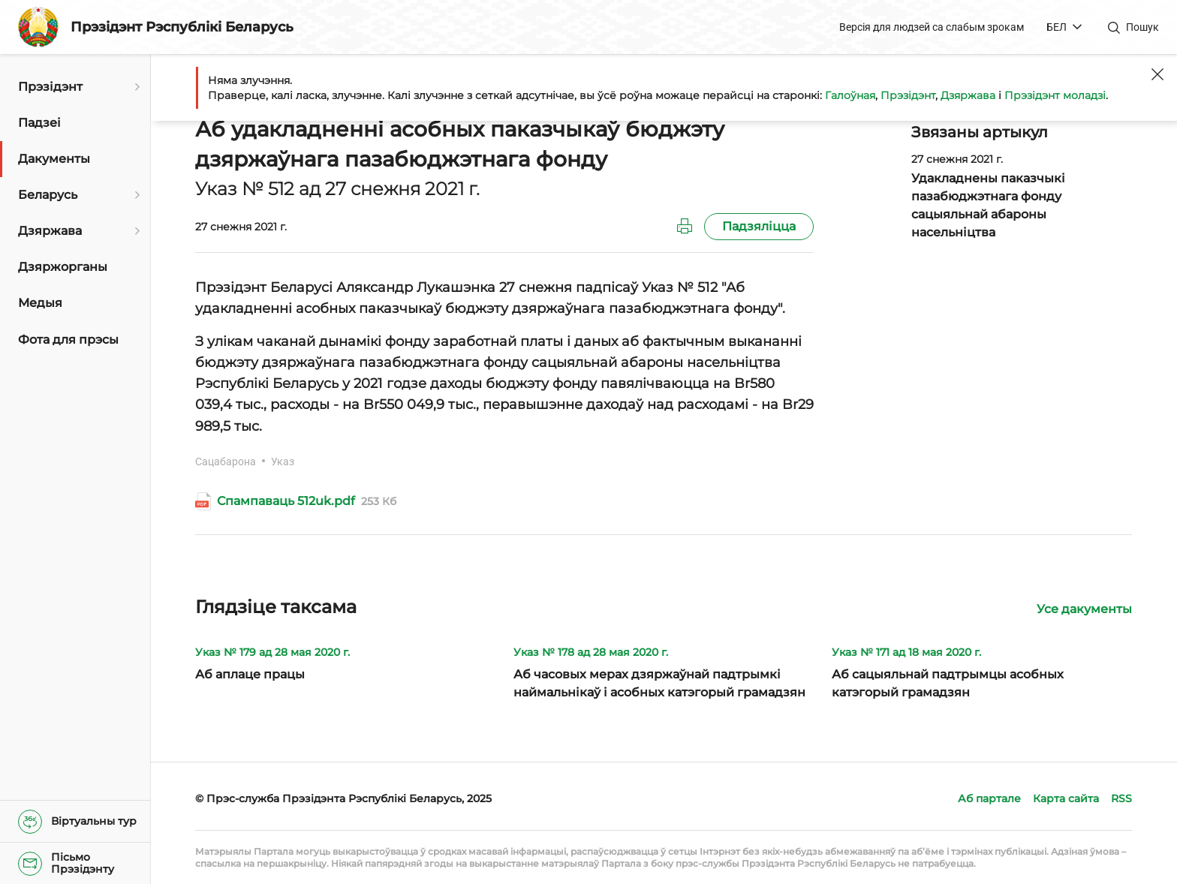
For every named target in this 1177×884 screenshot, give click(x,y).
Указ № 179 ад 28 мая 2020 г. (272, 652)
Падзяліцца (759, 226)
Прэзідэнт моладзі (1055, 95)
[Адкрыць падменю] (135, 87)
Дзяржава (968, 95)
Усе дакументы (1084, 609)
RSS (1121, 798)
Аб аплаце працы (250, 674)
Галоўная (850, 95)
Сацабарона (225, 462)
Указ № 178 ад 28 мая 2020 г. (590, 652)
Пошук (1142, 27)
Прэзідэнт (907, 95)
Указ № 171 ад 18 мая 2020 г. (906, 652)
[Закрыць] (1157, 74)
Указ (282, 462)
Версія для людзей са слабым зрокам (931, 27)
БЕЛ (1056, 27)
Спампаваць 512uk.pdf (286, 501)
